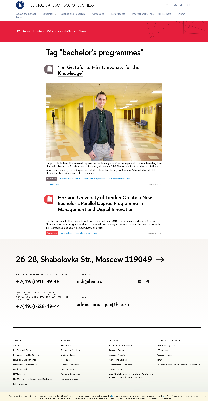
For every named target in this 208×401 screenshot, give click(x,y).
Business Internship (69, 379)
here (113, 396)
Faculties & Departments (24, 359)
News (19, 17)
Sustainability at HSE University (27, 355)
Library (159, 359)
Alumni (181, 14)
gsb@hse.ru (89, 281)
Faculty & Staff (20, 369)
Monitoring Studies (118, 359)
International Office (143, 14)
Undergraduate (68, 355)
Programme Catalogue (71, 350)
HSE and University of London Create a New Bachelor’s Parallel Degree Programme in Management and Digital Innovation (105, 203)
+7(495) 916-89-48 (38, 281)
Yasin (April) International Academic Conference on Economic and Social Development (131, 375)
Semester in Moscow (70, 374)
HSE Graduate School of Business (61, 5)
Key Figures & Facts (22, 350)
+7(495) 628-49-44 (38, 306)
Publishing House (164, 355)
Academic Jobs (115, 369)
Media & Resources (168, 340)
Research (115, 340)
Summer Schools (68, 369)
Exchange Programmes (71, 364)
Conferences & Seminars (120, 364)
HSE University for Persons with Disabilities (32, 379)
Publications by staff (166, 345)
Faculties (38, 31)
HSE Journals (162, 350)
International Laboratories (121, 345)
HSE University (23, 31)
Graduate (65, 359)
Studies (66, 340)
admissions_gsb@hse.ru (103, 304)
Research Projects (117, 355)
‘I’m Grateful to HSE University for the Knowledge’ (99, 70)
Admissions (66, 345)
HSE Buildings (19, 374)
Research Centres (117, 350)
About (17, 340)
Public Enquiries (20, 383)
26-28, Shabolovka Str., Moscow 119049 (84, 259)
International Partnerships (25, 364)
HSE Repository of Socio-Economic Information (178, 364)
